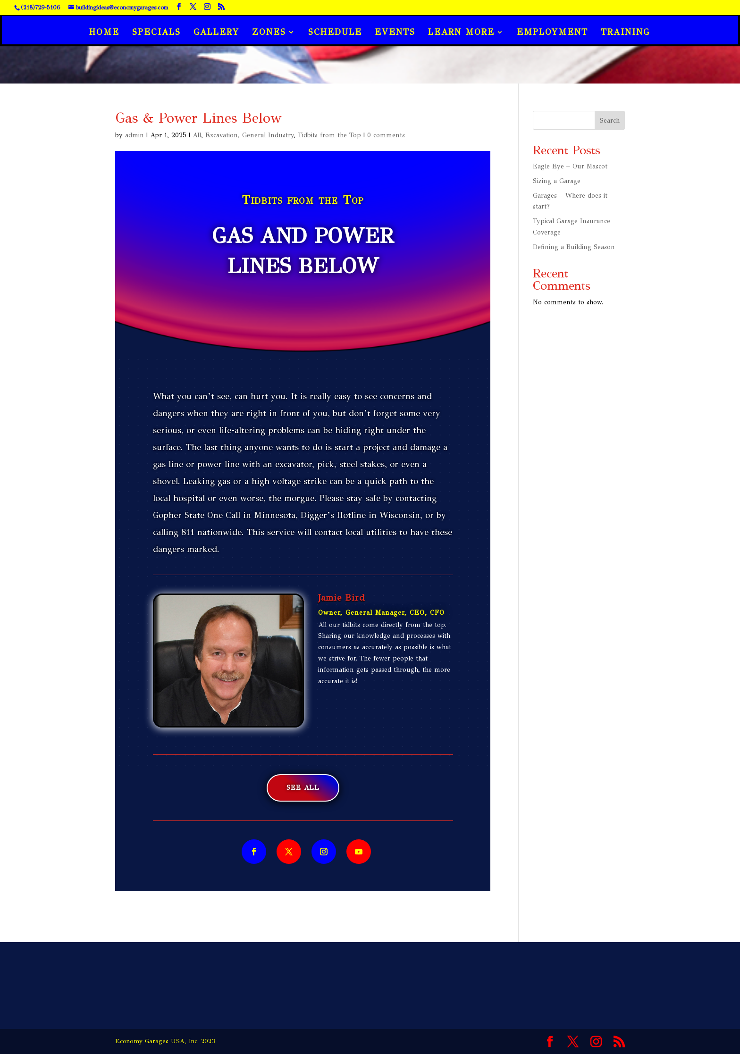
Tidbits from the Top (329, 135)
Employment (552, 33)
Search (610, 121)
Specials (156, 33)
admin (134, 135)
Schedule (335, 33)
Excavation (221, 135)
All (197, 135)
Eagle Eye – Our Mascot (570, 166)
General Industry (268, 135)
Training (625, 33)
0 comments (386, 135)
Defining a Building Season (574, 247)
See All (303, 788)
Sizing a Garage (556, 181)
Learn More (461, 33)
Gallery (216, 33)
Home (104, 33)
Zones (269, 33)
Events (395, 33)
